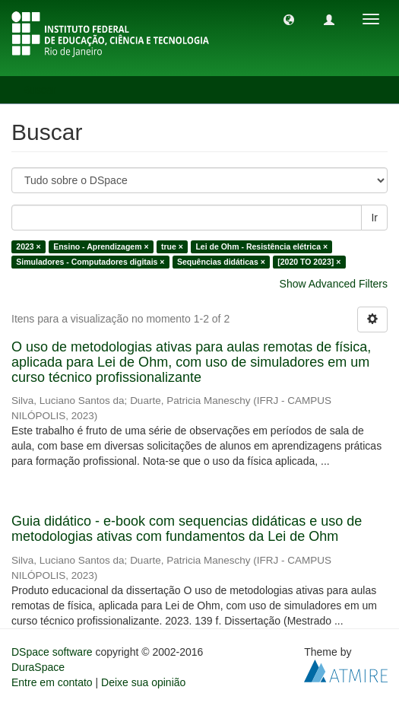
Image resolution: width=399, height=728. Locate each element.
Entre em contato (52, 682)
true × (172, 246)
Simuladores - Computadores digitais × (90, 261)
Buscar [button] (44, 90)
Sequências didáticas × (221, 261)
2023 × (28, 246)
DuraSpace (38, 667)
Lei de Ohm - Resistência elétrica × (261, 246)
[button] (288, 19)
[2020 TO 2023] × (308, 261)
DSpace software (52, 652)
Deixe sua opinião (143, 682)
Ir (374, 217)
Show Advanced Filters (334, 284)
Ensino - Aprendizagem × (100, 246)
